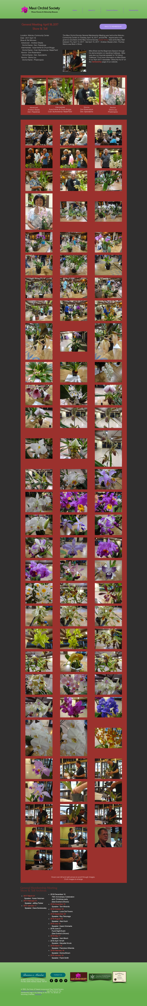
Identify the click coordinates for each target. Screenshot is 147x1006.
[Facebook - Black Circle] (51, 980)
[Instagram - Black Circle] (61, 980)
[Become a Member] (33, 975)
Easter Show (103, 40)
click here (38, 994)
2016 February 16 (57, 950)
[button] (58, 975)
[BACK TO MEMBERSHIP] (113, 26)
